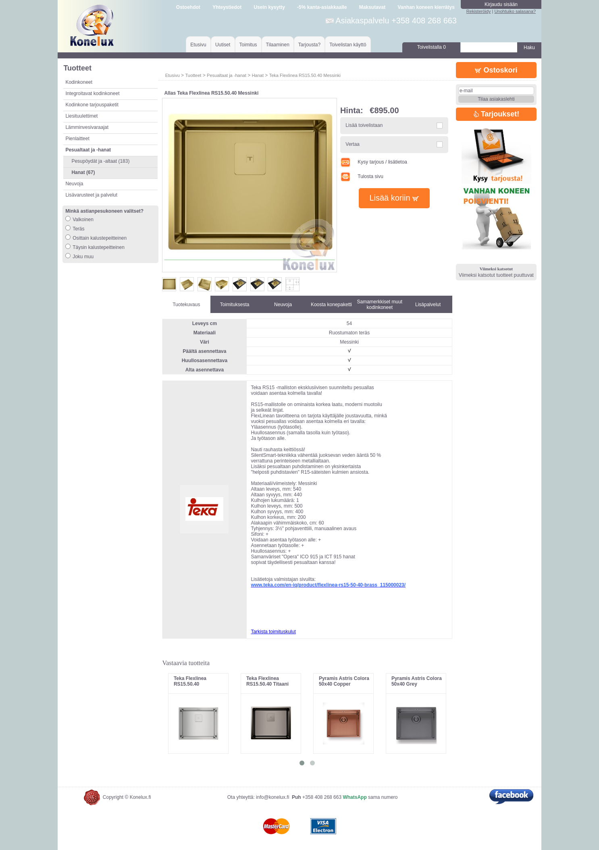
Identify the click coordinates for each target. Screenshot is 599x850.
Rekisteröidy (478, 11)
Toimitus (248, 45)
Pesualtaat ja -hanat (226, 75)
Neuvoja (74, 184)
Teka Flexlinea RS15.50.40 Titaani (267, 681)
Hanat (258, 75)
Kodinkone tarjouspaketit (91, 105)
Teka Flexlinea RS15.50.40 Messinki (305, 75)
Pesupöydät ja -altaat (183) (100, 161)
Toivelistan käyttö (347, 45)
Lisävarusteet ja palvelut (91, 195)
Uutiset (222, 45)
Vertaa (352, 144)
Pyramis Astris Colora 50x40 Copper (344, 681)
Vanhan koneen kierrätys (425, 7)
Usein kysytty (269, 7)
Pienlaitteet (77, 138)
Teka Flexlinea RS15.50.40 (190, 681)
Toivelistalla (431, 47)
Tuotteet (193, 75)
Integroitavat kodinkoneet (92, 93)
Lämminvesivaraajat (86, 127)
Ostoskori (496, 70)
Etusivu (198, 45)
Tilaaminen (277, 45)
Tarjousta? (309, 45)
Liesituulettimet (81, 116)
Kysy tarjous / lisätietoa (373, 162)
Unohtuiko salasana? (515, 11)
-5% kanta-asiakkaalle (322, 7)
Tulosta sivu (361, 176)
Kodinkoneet (78, 82)
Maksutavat (372, 7)
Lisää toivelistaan (364, 125)
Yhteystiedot (226, 7)
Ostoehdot (188, 7)
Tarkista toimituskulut (273, 631)
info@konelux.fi (272, 797)
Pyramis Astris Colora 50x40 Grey (416, 681)
